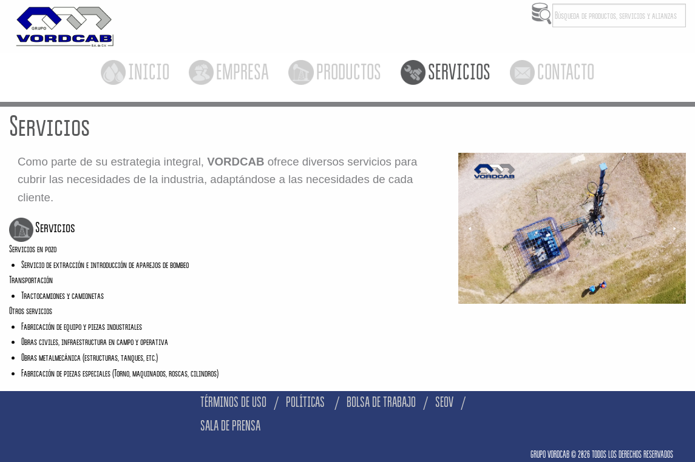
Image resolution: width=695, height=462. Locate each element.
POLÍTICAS (306, 402)
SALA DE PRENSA (230, 426)
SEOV (444, 402)
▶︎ (679, 228)
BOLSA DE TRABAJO (381, 402)
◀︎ (474, 228)
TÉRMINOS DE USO (233, 402)
